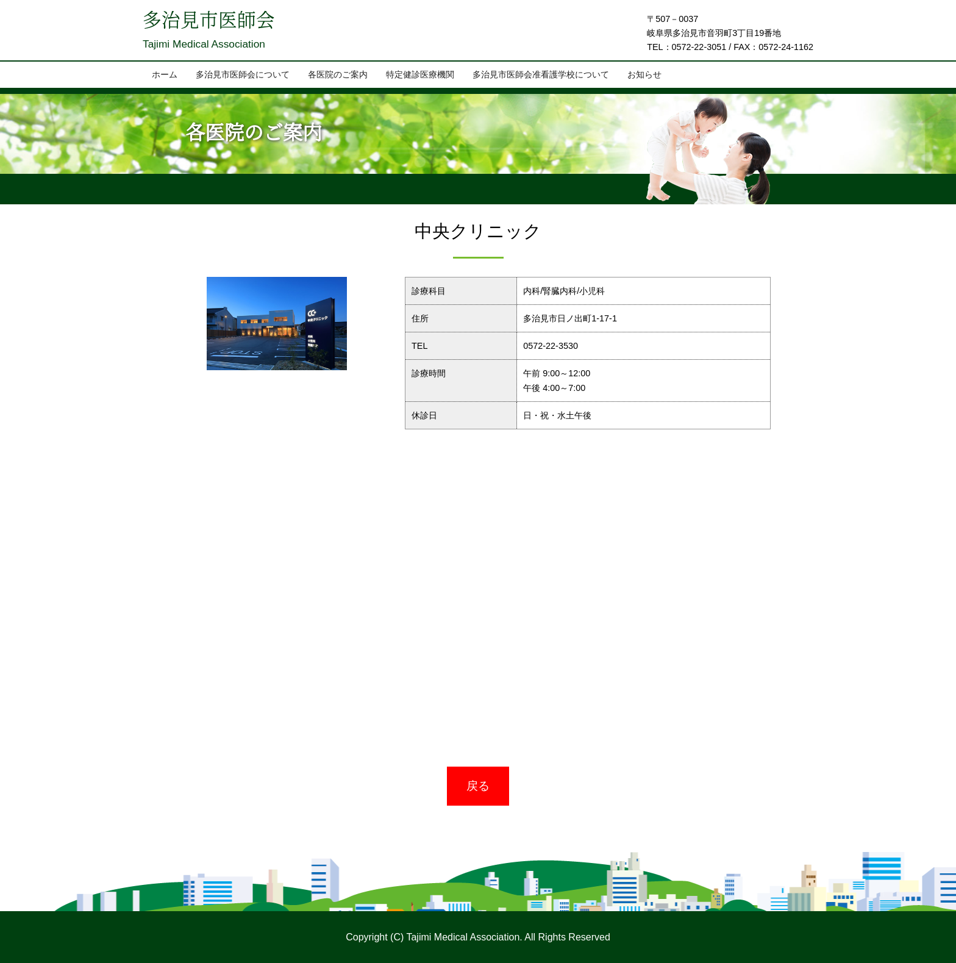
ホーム (164, 75)
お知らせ (644, 75)
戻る (478, 785)
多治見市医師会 (211, 22)
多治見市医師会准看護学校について (541, 75)
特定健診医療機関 (420, 75)
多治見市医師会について (243, 75)
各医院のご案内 (338, 75)
